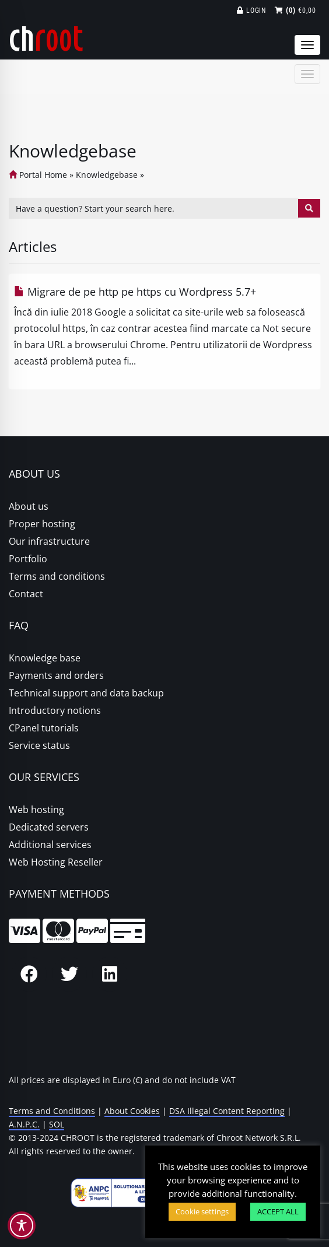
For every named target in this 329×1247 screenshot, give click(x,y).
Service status (39, 745)
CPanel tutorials (44, 727)
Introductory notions (55, 710)
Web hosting (36, 809)
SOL (56, 1124)
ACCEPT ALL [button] (278, 1211)
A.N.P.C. (24, 1124)
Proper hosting (42, 523)
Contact (26, 593)
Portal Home (38, 174)
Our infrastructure (49, 541)
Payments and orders (56, 675)
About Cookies (132, 1110)
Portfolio (28, 558)
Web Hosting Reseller (56, 862)
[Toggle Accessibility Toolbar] (21, 1225)
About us (28, 506)
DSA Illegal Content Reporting (227, 1110)
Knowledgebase (107, 174)
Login (252, 10)
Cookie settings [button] (202, 1211)
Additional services (50, 844)
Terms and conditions (57, 576)
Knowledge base (44, 657)
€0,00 (295, 10)
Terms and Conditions (52, 1110)
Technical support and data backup (86, 692)
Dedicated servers (49, 827)
